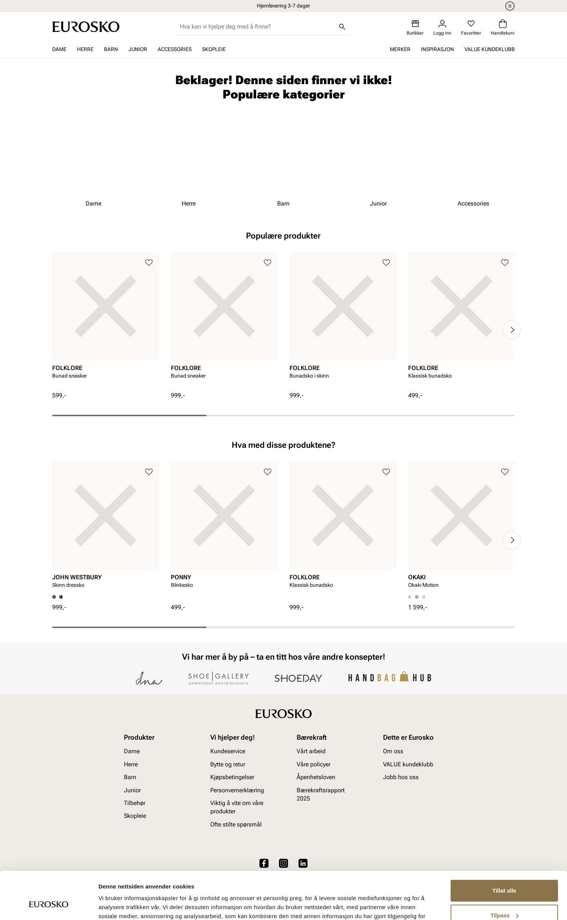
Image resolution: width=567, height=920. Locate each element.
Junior (137, 49)
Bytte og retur (227, 763)
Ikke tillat (504, 899)
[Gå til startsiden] (85, 26)
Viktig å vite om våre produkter (236, 806)
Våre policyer (313, 763)
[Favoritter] (471, 27)
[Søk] (342, 26)
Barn (111, 49)
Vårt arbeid (311, 751)
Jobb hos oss (401, 777)
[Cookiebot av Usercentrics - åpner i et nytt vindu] (48, 905)
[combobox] (257, 27)
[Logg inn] (442, 27)
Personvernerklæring (237, 789)
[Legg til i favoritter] (148, 262)
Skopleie (214, 49)
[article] (105, 322)
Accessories (175, 49)
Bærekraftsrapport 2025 (321, 794)
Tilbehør (134, 802)
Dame (59, 49)
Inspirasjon (437, 49)
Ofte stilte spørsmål (236, 824)
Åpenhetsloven (316, 777)
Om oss (393, 751)
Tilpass (504, 874)
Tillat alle (504, 850)
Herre (85, 49)
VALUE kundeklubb (489, 49)
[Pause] (509, 6)
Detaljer (108, 905)
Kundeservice (227, 751)
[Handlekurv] (502, 27)
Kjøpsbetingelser (232, 777)
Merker (400, 49)
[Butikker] (415, 27)
